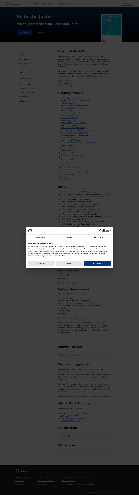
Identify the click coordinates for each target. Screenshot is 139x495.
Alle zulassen (97, 263)
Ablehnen (41, 263)
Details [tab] (69, 237)
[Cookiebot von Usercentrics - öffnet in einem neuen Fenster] (102, 230)
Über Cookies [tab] (98, 237)
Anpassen (69, 263)
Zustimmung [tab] (40, 237)
